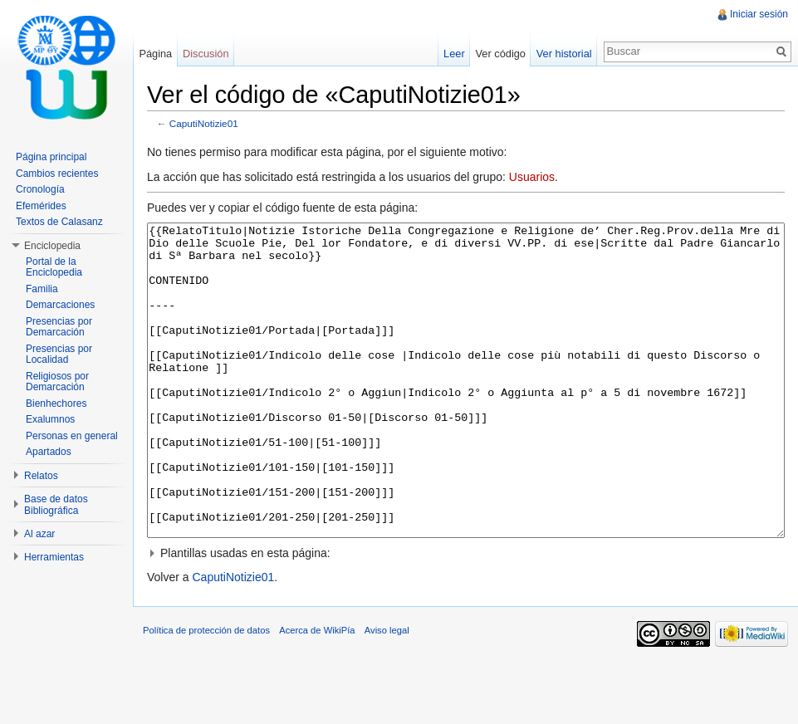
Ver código (500, 53)
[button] (466, 615)
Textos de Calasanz (59, 221)
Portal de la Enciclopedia (54, 267)
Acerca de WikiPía (317, 692)
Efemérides (41, 206)
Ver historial (564, 53)
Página (155, 53)
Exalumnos (50, 419)
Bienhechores (56, 403)
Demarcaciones (60, 305)
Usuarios (532, 176)
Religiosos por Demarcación (57, 382)
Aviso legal (387, 692)
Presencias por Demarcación (59, 327)
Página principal (51, 157)
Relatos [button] (41, 476)
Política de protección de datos (206, 692)
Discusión (205, 53)
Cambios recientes (57, 173)
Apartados (48, 451)
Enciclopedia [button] (52, 246)
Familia (42, 289)
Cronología (40, 189)
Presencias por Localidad (59, 354)
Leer (454, 53)
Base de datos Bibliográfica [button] (56, 504)
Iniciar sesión (759, 14)
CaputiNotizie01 (203, 123)
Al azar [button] (39, 534)
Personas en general (72, 436)
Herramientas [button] (54, 557)
